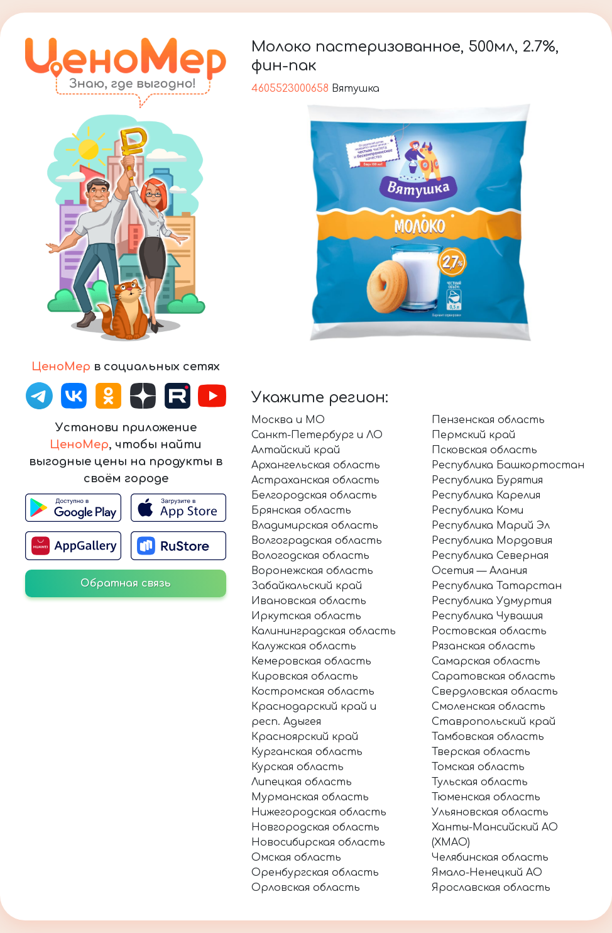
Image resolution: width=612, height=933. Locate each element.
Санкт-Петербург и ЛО (317, 435)
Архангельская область (315, 465)
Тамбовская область (488, 737)
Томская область (478, 767)
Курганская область (307, 752)
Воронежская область (312, 571)
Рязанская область (483, 646)
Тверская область (481, 752)
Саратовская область (493, 676)
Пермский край (473, 435)
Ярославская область (491, 887)
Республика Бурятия (487, 480)
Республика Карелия (486, 495)
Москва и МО (288, 420)
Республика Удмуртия (492, 601)
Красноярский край (304, 737)
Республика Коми (477, 510)
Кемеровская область (311, 661)
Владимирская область (314, 525)
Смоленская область (488, 706)
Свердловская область (495, 691)
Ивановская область (308, 601)
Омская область (296, 857)
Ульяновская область (490, 812)
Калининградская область (323, 631)
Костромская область (312, 691)
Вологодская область (310, 555)
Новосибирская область (318, 842)
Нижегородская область (318, 812)
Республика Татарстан (497, 586)
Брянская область (301, 510)
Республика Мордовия (492, 540)
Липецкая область (301, 782)
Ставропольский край (493, 721)
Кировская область (304, 676)
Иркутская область (306, 616)
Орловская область (305, 887)
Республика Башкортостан (508, 465)
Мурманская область (310, 797)
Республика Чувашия (487, 616)
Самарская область (486, 661)
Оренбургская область (315, 872)
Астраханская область (315, 480)
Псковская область (484, 450)
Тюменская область (486, 797)
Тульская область (480, 782)
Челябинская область (490, 857)
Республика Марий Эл (491, 525)
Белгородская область (314, 495)
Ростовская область (489, 631)
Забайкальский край (306, 586)
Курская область (297, 767)
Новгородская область (315, 827)
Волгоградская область (316, 540)
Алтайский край (295, 450)
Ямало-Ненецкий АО (487, 872)
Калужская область (303, 646)
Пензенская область (488, 420)
